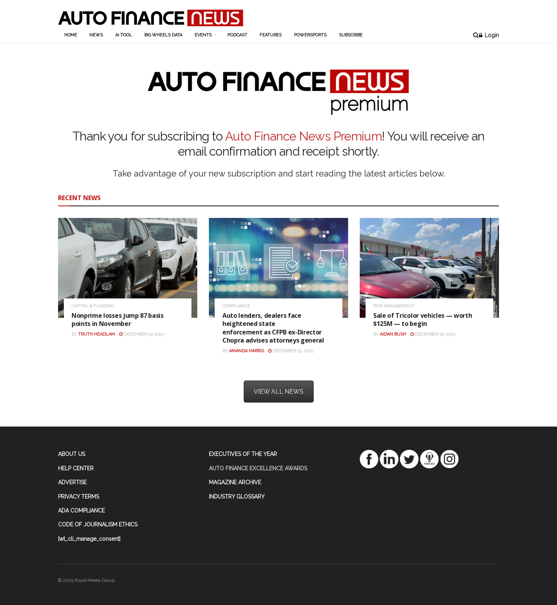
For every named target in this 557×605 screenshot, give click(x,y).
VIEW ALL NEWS (279, 391)
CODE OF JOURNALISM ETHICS (97, 524)
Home (70, 35)
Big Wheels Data (163, 35)
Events (203, 35)
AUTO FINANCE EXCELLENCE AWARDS (258, 468)
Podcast (237, 35)
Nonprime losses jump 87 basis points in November (118, 319)
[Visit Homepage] (150, 17)
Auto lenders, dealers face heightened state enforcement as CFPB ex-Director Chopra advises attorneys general (273, 328)
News (96, 35)
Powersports (310, 35)
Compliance (236, 306)
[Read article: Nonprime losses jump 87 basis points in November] (127, 267)
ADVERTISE (72, 482)
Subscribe (350, 35)
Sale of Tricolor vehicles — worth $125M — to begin (422, 319)
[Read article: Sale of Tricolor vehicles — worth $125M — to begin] (429, 267)
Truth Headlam (96, 334)
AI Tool (123, 35)
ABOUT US (71, 454)
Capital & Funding (93, 306)
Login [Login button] (489, 35)
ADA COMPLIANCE (81, 510)
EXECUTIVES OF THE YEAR (243, 454)
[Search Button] (476, 35)
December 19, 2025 (141, 334)
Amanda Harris (246, 350)
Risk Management (394, 306)
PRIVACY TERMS (78, 497)
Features (271, 35)
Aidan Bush (393, 334)
